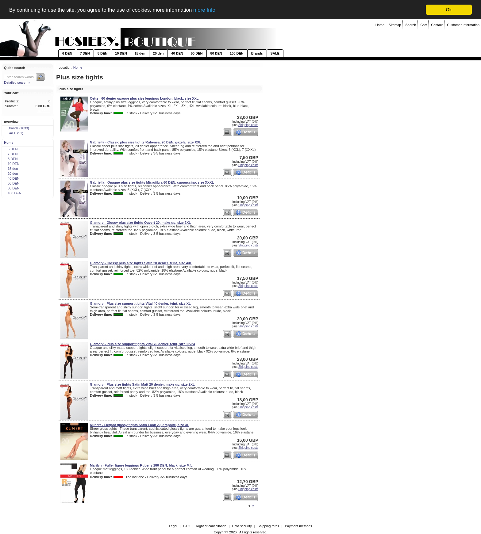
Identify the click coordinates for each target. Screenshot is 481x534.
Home (379, 25)
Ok (449, 9)
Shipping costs (248, 125)
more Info (204, 10)
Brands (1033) (16, 128)
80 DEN (216, 53)
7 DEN (85, 53)
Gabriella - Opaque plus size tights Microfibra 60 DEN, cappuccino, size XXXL (152, 182)
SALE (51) (13, 133)
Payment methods (298, 526)
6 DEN (67, 53)
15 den (140, 53)
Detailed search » (17, 82)
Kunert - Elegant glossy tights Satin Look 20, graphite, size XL (139, 425)
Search (410, 25)
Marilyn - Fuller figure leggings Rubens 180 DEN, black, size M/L (141, 465)
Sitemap (395, 25)
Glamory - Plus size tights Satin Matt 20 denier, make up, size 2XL (142, 384)
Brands (257, 53)
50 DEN (197, 53)
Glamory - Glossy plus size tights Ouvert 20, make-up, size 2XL (140, 222)
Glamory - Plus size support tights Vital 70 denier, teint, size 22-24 (142, 344)
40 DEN (177, 53)
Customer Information (463, 25)
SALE (275, 53)
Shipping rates (268, 526)
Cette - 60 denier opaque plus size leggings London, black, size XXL (144, 98)
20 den (158, 53)
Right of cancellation (211, 526)
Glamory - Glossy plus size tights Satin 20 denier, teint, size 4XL (141, 263)
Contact (437, 25)
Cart (423, 25)
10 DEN (121, 53)
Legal (173, 526)
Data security (242, 526)
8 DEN (102, 53)
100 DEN (237, 53)
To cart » (43, 111)
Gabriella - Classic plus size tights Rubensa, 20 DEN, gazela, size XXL (145, 142)
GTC (186, 526)
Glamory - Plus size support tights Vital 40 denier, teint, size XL (140, 303)
